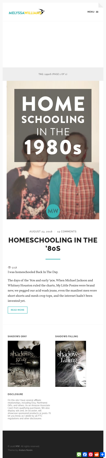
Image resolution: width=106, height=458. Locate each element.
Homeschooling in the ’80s (53, 244)
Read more (17, 310)
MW (18, 446)
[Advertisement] (53, 44)
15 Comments (67, 231)
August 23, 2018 (40, 231)
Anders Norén (25, 450)
